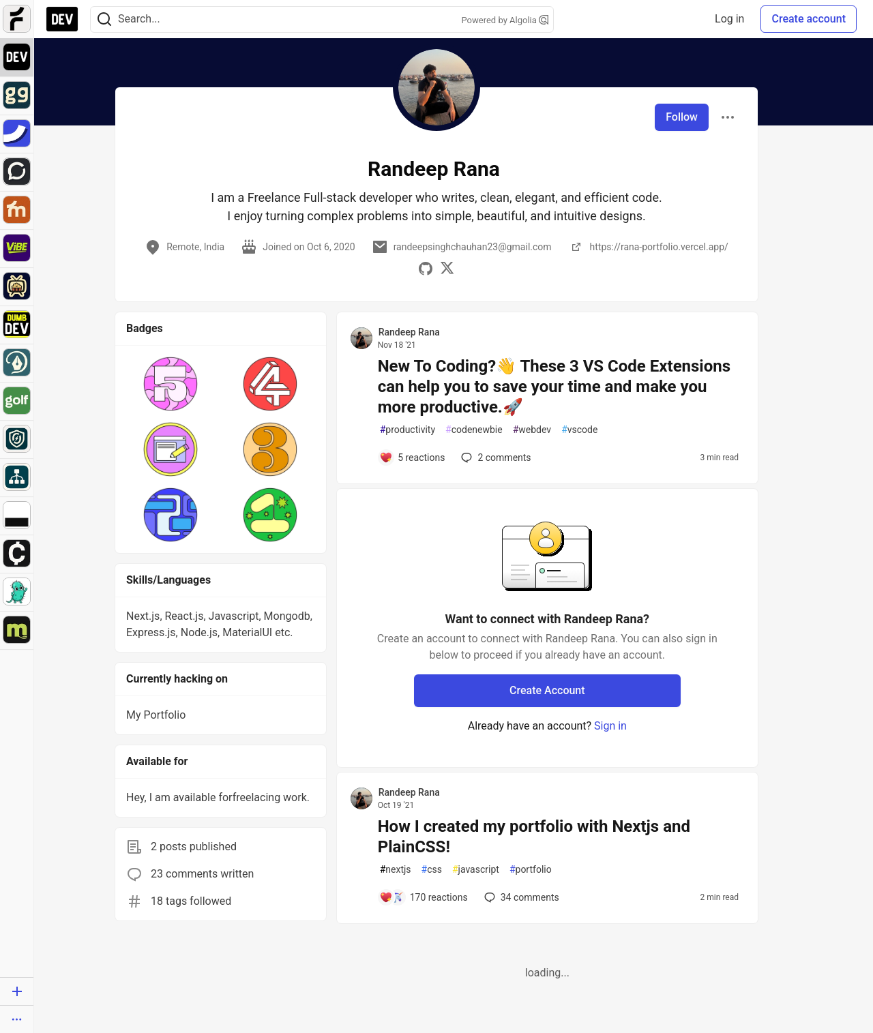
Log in (729, 18)
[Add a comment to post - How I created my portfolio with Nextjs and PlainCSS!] (423, 897)
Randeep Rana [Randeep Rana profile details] (409, 332)
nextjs (395, 870)
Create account (808, 18)
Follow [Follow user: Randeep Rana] (682, 116)
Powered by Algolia (504, 20)
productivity (407, 430)
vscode (579, 430)
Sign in (610, 725)
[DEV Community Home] (62, 19)
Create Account (547, 690)
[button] (170, 384)
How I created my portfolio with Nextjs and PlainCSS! (534, 836)
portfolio (530, 870)
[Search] (104, 19)
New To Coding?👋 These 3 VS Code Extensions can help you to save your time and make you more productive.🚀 (554, 387)
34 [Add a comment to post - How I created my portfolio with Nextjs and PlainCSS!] (520, 897)
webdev (532, 430)
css (431, 870)
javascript (475, 870)
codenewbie (474, 430)
